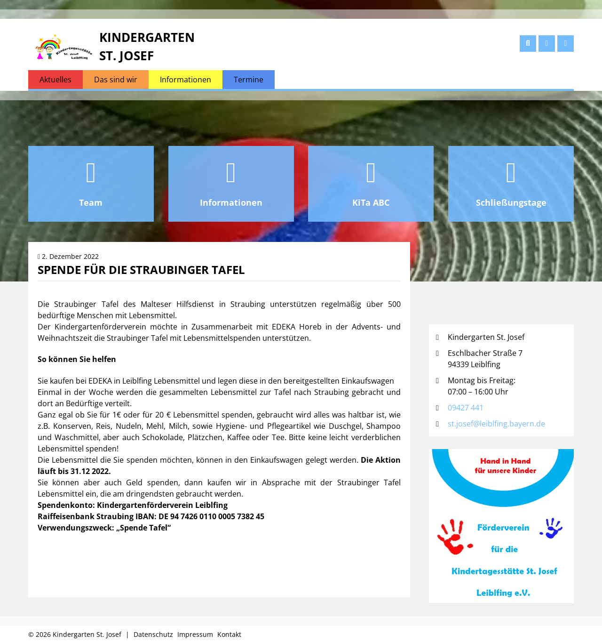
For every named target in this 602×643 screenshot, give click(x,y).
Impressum (195, 634)
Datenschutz (153, 634)
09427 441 (465, 407)
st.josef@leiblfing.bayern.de (496, 423)
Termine (248, 79)
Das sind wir (115, 79)
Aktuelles (55, 79)
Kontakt (229, 634)
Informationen (185, 79)
